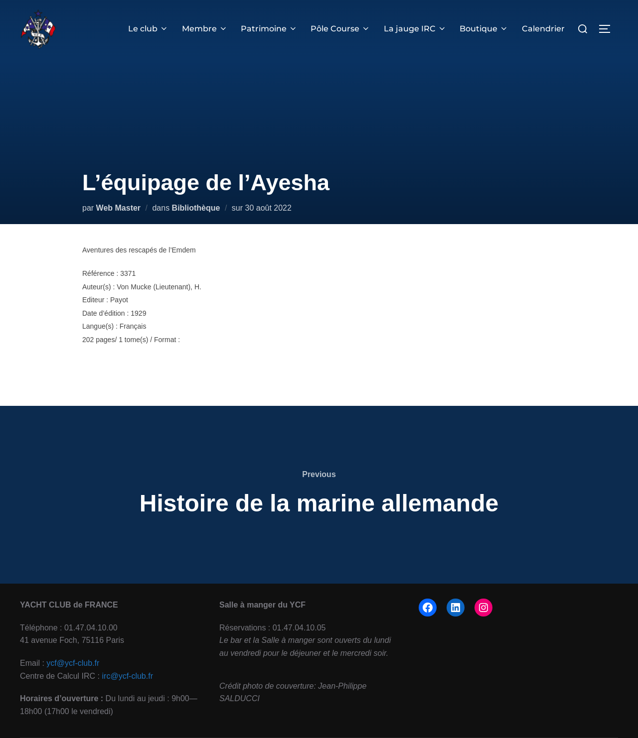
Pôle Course (341, 28)
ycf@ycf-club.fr (72, 663)
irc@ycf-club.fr (127, 676)
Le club (149, 28)
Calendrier (543, 28)
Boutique (484, 28)
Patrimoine (269, 28)
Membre (205, 28)
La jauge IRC (415, 28)
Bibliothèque (196, 208)
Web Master (118, 208)
